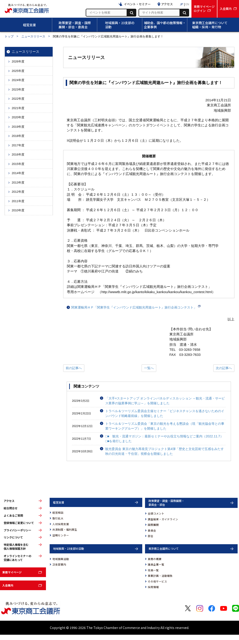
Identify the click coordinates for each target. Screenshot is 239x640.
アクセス (9, 501)
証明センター (60, 535)
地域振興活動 (60, 559)
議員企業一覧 (156, 564)
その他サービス (157, 581)
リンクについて (13, 537)
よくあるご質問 (13, 515)
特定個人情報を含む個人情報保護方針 (16, 546)
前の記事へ (74, 368)
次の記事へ (224, 368)
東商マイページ (12, 572)
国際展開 (153, 525)
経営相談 (57, 512)
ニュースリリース (33, 36)
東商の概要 (155, 559)
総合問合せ (10, 508)
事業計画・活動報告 (160, 576)
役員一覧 (153, 570)
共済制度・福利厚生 (64, 529)
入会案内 (7, 585)
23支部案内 (59, 564)
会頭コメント (156, 513)
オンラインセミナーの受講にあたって (17, 558)
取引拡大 (57, 518)
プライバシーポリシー (17, 530)
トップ (9, 36)
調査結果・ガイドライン (163, 519)
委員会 (152, 530)
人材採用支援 (60, 524)
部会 (150, 536)
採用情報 (153, 587)
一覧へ (149, 368)
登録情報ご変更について (19, 523)
